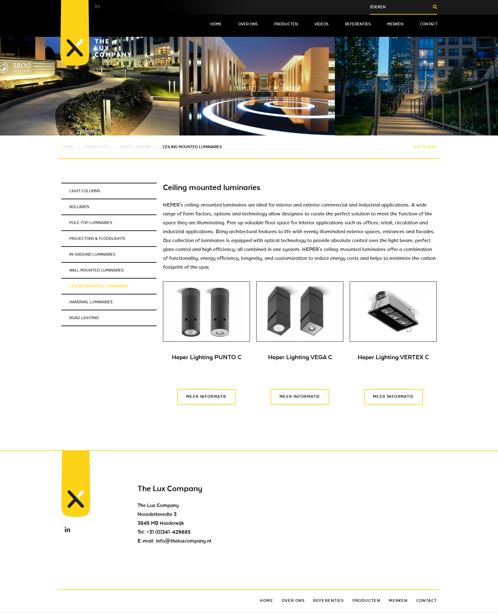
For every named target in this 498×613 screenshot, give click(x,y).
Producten (286, 24)
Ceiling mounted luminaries (98, 286)
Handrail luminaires (90, 302)
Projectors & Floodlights (97, 238)
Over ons (248, 24)
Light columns (84, 191)
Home (216, 24)
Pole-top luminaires (90, 223)
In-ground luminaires (92, 254)
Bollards (79, 207)
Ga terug (425, 147)
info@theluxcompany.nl (183, 541)
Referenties (358, 24)
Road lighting (84, 318)
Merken (395, 24)
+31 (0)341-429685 (168, 532)
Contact (428, 24)
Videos (321, 24)
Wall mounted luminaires (96, 270)
